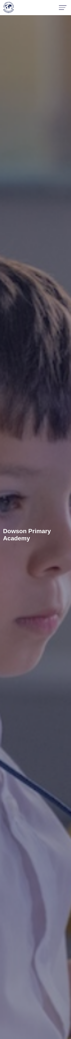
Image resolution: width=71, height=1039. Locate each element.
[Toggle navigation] (63, 7)
